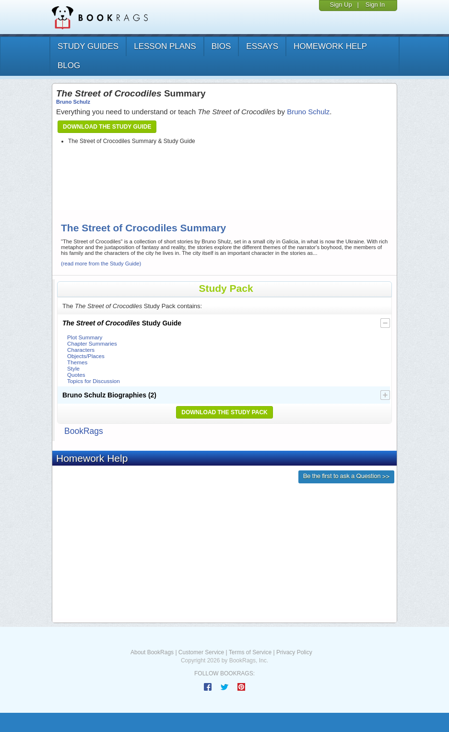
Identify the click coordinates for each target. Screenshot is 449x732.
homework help (330, 46)
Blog (69, 65)
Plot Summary (84, 337)
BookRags (83, 431)
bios (221, 46)
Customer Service (201, 652)
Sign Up (341, 4)
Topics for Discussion (93, 381)
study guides (88, 46)
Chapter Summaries (92, 343)
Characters (81, 350)
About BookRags (152, 652)
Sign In (375, 4)
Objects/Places (86, 356)
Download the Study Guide (107, 126)
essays (262, 46)
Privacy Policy (294, 652)
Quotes (76, 375)
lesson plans (165, 46)
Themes (77, 362)
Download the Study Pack (224, 412)
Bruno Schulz (73, 102)
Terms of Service (250, 652)
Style (73, 368)
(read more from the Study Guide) (101, 263)
